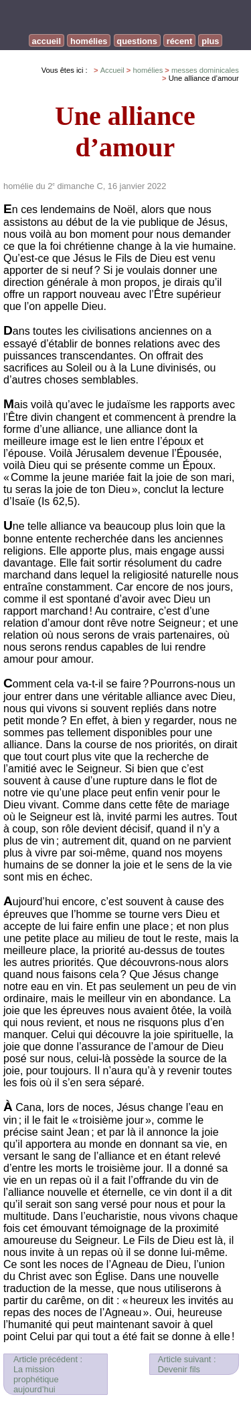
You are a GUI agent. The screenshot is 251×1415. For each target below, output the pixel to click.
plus (210, 41)
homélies (88, 41)
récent (179, 41)
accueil (46, 41)
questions (136, 41)
